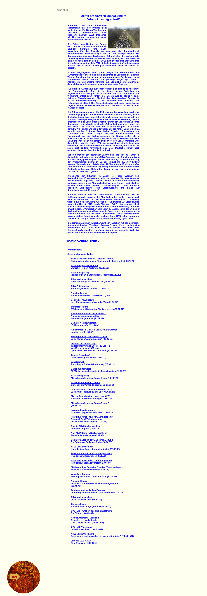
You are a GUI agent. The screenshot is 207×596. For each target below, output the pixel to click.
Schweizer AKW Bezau (82, 300)
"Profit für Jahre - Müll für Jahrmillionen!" (92, 417)
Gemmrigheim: (78, 504)
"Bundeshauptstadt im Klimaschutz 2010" (92, 389)
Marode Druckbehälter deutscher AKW (90, 396)
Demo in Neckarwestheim (84, 323)
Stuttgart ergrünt (79, 307)
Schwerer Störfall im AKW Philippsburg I (91, 453)
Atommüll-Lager (79, 481)
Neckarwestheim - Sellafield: (85, 518)
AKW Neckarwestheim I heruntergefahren (91, 460)
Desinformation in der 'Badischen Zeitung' (92, 440)
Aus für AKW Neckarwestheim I (86, 426)
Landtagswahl (78, 362)
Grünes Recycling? (80, 355)
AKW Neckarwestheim (82, 279)
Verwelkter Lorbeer (80, 474)
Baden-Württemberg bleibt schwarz (88, 314)
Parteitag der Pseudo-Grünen (85, 382)
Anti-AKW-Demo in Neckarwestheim (89, 433)
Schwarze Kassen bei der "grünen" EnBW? (92, 259)
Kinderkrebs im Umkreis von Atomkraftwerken (94, 330)
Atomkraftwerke (79, 293)
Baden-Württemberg (81, 369)
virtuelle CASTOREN (81, 541)
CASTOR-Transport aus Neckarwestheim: (91, 511)
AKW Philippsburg (80, 272)
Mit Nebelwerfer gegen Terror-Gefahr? (90, 403)
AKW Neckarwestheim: (82, 534)
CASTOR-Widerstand (81, 527)
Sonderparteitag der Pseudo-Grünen (89, 336)
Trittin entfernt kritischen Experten (88, 490)
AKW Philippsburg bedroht (84, 265)
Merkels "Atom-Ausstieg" (84, 343)
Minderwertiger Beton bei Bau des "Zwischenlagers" (97, 467)
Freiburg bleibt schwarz (83, 410)
